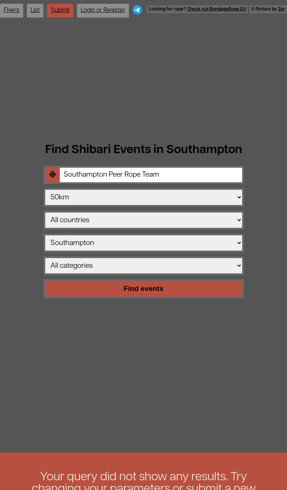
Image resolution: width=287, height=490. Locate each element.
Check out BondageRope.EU (216, 9)
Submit (60, 10)
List (35, 10)
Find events (144, 288)
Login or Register (103, 10)
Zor (281, 9)
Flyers (11, 10)
